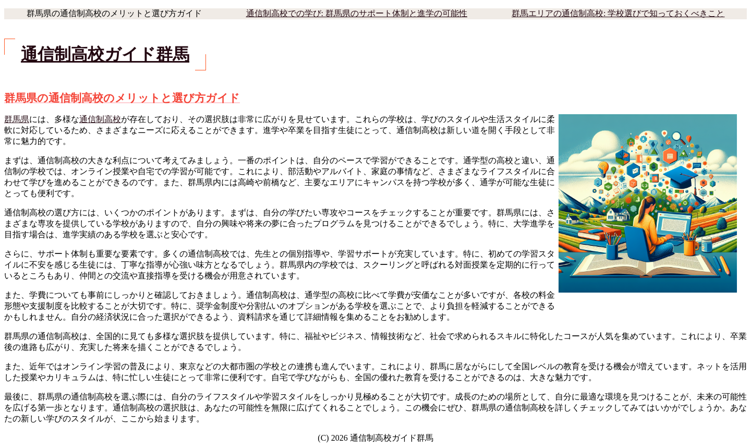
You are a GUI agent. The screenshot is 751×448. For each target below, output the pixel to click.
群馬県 (16, 119)
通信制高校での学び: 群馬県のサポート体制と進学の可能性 (356, 13)
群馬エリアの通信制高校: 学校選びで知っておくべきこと (618, 13)
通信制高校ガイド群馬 (105, 54)
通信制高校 (100, 119)
